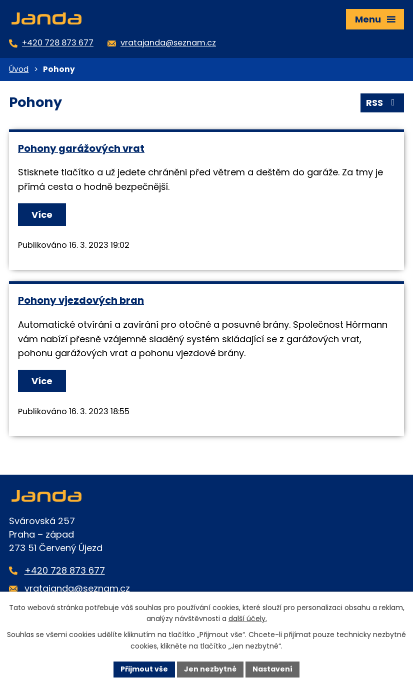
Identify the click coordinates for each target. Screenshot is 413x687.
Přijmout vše (144, 669)
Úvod (18, 69)
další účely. (247, 619)
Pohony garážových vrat (81, 148)
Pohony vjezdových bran (81, 300)
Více (42, 214)
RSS (382, 102)
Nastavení (272, 669)
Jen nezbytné (210, 669)
